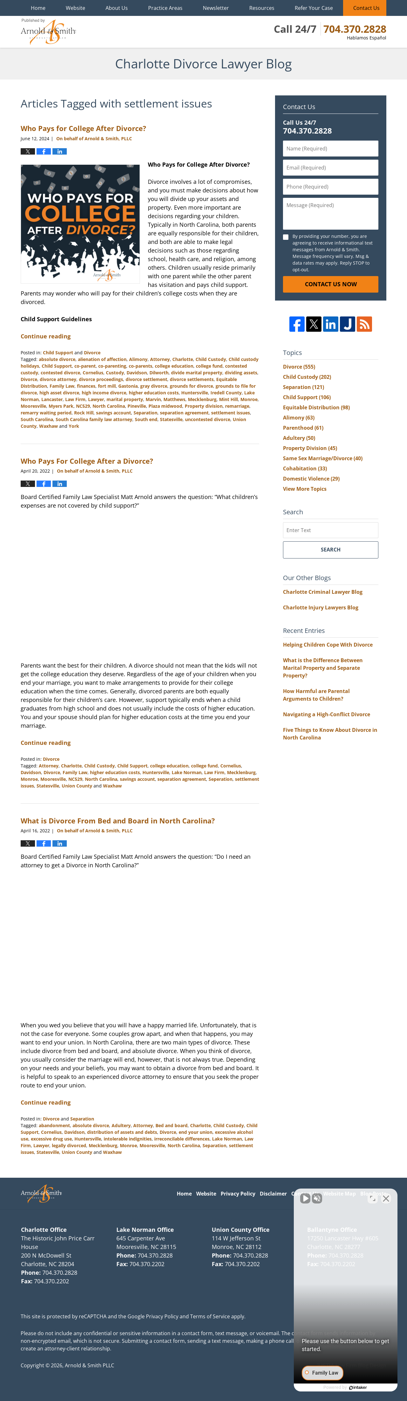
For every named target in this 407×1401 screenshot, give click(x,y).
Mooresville (33, 406)
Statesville (171, 419)
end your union (195, 1132)
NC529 (83, 406)
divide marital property (196, 373)
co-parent (85, 366)
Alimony (138, 359)
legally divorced (69, 1145)
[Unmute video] (294, 1198)
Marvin (153, 399)
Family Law (62, 386)
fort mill (107, 386)
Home (38, 7)
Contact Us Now (331, 284)
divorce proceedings (101, 379)
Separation (145, 413)
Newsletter (216, 7)
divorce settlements (192, 379)
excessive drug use (51, 1139)
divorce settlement (146, 379)
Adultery (121, 1125)
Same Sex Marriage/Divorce (322, 458)
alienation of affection (102, 359)
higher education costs (154, 393)
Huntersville (194, 393)
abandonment (54, 1125)
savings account (113, 413)
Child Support (58, 353)
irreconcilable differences (182, 1139)
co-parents (140, 366)
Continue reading (46, 336)
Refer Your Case (314, 7)
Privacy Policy (238, 1193)
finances (86, 386)
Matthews (174, 399)
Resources (261, 7)
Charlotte (182, 359)
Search (331, 549)
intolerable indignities (128, 1139)
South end (146, 419)
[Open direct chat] (373, 1198)
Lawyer (96, 399)
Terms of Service (210, 1316)
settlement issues (230, 413)
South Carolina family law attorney (94, 419)
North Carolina (109, 406)
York (74, 426)
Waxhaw (48, 426)
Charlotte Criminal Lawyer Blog (322, 591)
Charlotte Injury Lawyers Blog (320, 607)
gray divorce (153, 386)
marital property (125, 399)
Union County (77, 786)
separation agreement (184, 413)
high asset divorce (59, 393)
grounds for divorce (191, 386)
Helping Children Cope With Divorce (328, 644)
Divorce (92, 353)
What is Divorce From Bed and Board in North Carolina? (118, 820)
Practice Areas (165, 7)
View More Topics (305, 488)
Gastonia (128, 386)
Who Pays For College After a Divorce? (87, 461)
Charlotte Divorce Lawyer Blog (48, 32)
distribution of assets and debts (122, 1132)
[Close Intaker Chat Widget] (386, 1198)
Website (75, 7)
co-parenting (112, 366)
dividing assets (241, 373)
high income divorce (104, 393)
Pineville (137, 406)
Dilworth (159, 373)
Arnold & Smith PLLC (89, 1365)
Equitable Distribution (316, 407)
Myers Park (61, 406)
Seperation (220, 779)
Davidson (137, 373)
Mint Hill (228, 399)
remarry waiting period (46, 413)
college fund (209, 366)
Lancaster (52, 399)
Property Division (310, 448)
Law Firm (75, 399)
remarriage (237, 406)
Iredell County (226, 393)
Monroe (249, 399)
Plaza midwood (165, 406)
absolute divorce (57, 359)
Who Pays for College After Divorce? (83, 128)
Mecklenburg (202, 399)
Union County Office (241, 1229)
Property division (204, 406)
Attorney (160, 359)
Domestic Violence (311, 478)
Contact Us (366, 7)
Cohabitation (305, 468)
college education (174, 366)
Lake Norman (187, 772)
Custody (115, 373)
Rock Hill (83, 413)
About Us (117, 7)
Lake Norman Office (145, 1229)
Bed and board (171, 1125)
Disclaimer (273, 1193)
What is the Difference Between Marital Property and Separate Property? (323, 668)
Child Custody (211, 359)
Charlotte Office (44, 1229)
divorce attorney (58, 379)
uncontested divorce (207, 419)
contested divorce (60, 373)
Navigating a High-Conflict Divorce (326, 714)
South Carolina (37, 419)
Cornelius (93, 373)
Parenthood (303, 427)
